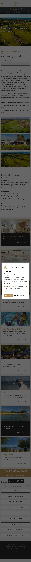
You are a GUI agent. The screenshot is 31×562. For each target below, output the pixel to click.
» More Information (9, 292)
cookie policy (11, 286)
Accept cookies (8, 295)
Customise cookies (19, 295)
